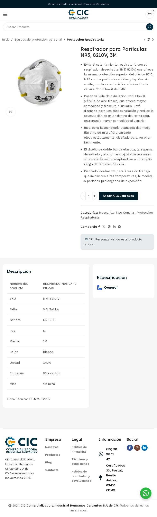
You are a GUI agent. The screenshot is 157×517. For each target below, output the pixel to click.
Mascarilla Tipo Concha (116, 212)
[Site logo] (78, 14)
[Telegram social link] (119, 227)
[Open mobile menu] (5, 14)
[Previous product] (145, 40)
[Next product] (153, 40)
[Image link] (21, 444)
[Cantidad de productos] (89, 196)
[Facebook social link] (99, 227)
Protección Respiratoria (85, 39)
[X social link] (104, 227)
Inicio (6, 39)
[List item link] (53, 447)
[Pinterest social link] (109, 227)
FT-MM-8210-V (39, 399)
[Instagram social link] (137, 448)
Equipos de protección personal (38, 39)
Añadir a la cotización (118, 195)
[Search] (78, 27)
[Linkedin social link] (114, 227)
